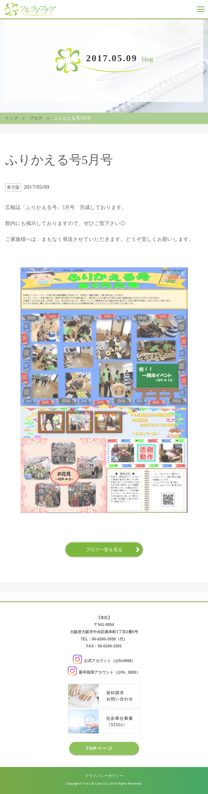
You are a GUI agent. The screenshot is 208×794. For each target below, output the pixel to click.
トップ (11, 118)
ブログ (35, 118)
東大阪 (13, 187)
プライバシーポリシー (104, 776)
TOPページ (99, 748)
